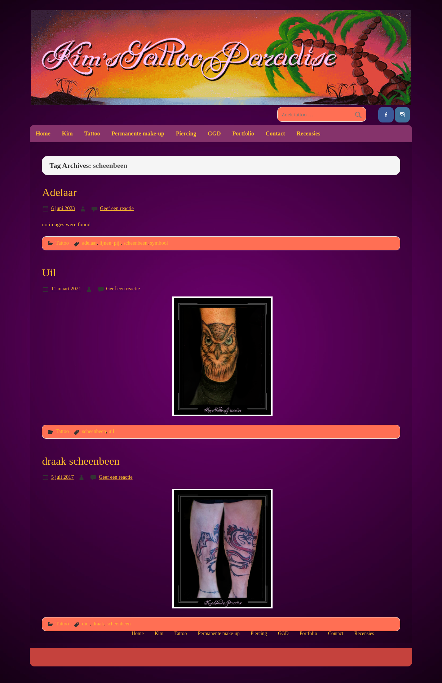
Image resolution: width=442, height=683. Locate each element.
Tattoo (92, 133)
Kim (67, 133)
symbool (159, 243)
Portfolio (243, 133)
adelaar (89, 243)
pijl (117, 243)
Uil (49, 273)
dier (86, 623)
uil (111, 431)
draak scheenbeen (80, 461)
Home (43, 133)
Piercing (186, 133)
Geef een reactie (117, 208)
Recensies (309, 133)
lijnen (105, 243)
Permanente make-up (137, 133)
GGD (214, 133)
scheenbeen (135, 243)
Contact (275, 133)
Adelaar (59, 192)
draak (98, 623)
